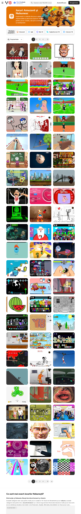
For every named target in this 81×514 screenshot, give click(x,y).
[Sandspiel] (40, 322)
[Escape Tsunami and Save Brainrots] (40, 51)
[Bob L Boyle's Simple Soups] (17, 431)
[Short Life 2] (64, 358)
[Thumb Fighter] (64, 268)
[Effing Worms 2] (40, 178)
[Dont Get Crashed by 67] (64, 124)
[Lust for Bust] (17, 413)
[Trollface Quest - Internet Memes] (64, 250)
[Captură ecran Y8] (53, 32)
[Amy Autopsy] (17, 69)
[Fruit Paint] (17, 304)
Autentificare (61, 3)
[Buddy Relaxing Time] (40, 214)
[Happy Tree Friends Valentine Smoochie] (64, 196)
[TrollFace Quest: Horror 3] (17, 232)
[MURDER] (64, 286)
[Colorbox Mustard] (40, 413)
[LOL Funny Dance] (40, 431)
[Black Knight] (64, 322)
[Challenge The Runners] (40, 250)
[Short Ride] (40, 142)
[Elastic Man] (40, 160)
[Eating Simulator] (40, 106)
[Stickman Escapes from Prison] (40, 69)
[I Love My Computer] (64, 214)
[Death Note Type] (40, 449)
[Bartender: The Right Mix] (40, 88)
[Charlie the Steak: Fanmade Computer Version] (64, 395)
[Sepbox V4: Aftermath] (17, 322)
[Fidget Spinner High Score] (17, 395)
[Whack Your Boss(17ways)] (40, 124)
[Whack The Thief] (64, 304)
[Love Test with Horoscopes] (17, 449)
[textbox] (14, 39)
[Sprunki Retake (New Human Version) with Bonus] (64, 88)
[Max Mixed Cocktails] (40, 340)
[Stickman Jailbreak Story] (17, 124)
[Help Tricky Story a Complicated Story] (64, 449)
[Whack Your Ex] (40, 358)
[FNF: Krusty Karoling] (17, 178)
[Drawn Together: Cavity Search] (40, 467)
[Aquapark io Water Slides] (17, 467)
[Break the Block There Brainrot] (17, 88)
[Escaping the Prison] (17, 340)
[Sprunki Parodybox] (40, 304)
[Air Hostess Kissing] (64, 413)
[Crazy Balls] (17, 142)
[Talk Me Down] (64, 377)
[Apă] (30, 32)
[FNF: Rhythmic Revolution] (40, 268)
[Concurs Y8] (68, 32)
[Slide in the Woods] (64, 178)
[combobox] (14, 39)
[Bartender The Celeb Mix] (64, 160)
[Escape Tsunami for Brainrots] (64, 69)
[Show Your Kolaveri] (17, 196)
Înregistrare (74, 3)
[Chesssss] (64, 467)
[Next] (72, 31)
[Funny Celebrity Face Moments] (64, 51)
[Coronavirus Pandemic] (17, 358)
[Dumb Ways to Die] (17, 250)
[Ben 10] (39, 32)
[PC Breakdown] (64, 431)
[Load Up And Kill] (40, 377)
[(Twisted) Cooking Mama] (40, 286)
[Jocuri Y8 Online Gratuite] (8, 2)
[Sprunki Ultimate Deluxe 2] (64, 232)
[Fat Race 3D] (17, 268)
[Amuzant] (20, 32)
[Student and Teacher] (64, 142)
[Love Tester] (40, 196)
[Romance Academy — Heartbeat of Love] (17, 106)
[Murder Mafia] (17, 51)
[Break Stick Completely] (17, 377)
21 (47, 39)
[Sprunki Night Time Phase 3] (64, 340)
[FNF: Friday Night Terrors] (17, 286)
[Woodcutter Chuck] (40, 395)
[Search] (31, 2)
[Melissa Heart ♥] (17, 214)
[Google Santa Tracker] (40, 232)
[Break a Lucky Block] (64, 106)
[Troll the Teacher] (17, 160)
